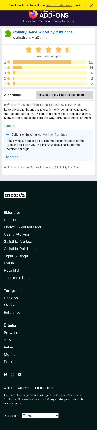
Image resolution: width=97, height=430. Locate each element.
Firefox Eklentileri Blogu (23, 227)
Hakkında (11, 220)
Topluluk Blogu (16, 256)
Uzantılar (29, 21)
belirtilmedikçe (19, 395)
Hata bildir (12, 270)
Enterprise (12, 312)
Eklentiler (12, 213)
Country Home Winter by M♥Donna (43, 32)
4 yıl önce (73, 104)
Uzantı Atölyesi (16, 234)
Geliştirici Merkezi (18, 241)
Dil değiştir (11, 415)
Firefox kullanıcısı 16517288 (48, 167)
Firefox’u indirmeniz (59, 5)
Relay (8, 347)
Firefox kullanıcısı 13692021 (48, 104)
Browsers (11, 333)
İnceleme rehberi (17, 278)
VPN (7, 340)
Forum (9, 263)
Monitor (10, 354)
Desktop (11, 298)
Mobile (9, 305)
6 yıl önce (74, 167)
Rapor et (9, 125)
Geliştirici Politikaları (20, 249)
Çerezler (23, 387)
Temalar (44, 21)
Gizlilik (8, 387)
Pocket (10, 362)
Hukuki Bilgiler (44, 387)
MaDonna (39, 37)
